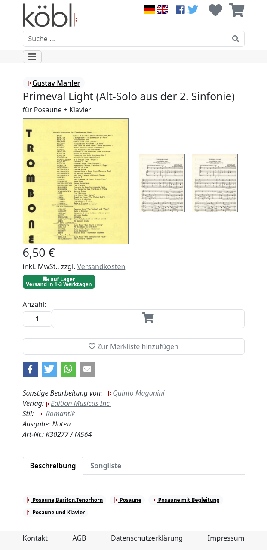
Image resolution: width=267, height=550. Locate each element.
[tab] (53, 466)
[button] (30, 369)
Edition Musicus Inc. (78, 403)
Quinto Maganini (135, 393)
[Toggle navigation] (32, 56)
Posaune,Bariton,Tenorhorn (64, 500)
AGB (79, 538)
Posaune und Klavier (55, 512)
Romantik (57, 413)
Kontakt (35, 538)
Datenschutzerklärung (147, 538)
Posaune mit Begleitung (186, 500)
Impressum (226, 538)
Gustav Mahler (53, 83)
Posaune (127, 500)
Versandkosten (101, 266)
